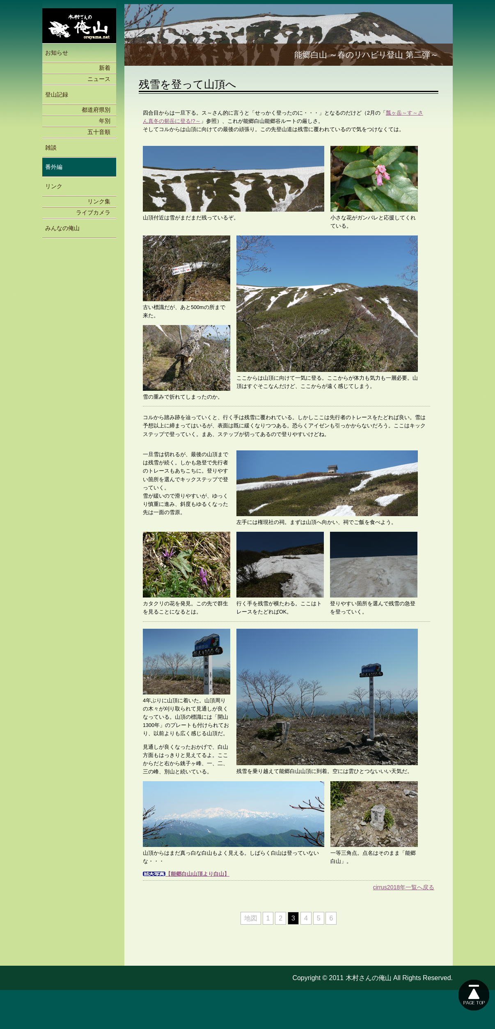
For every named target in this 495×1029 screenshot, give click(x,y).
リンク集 (98, 201)
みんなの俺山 (62, 228)
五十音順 (98, 132)
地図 (250, 918)
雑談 (51, 147)
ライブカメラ (93, 212)
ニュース (98, 79)
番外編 (53, 167)
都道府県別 (96, 109)
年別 (104, 121)
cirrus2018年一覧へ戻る (403, 887)
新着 (104, 68)
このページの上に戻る (474, 995)
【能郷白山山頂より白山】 (197, 874)
